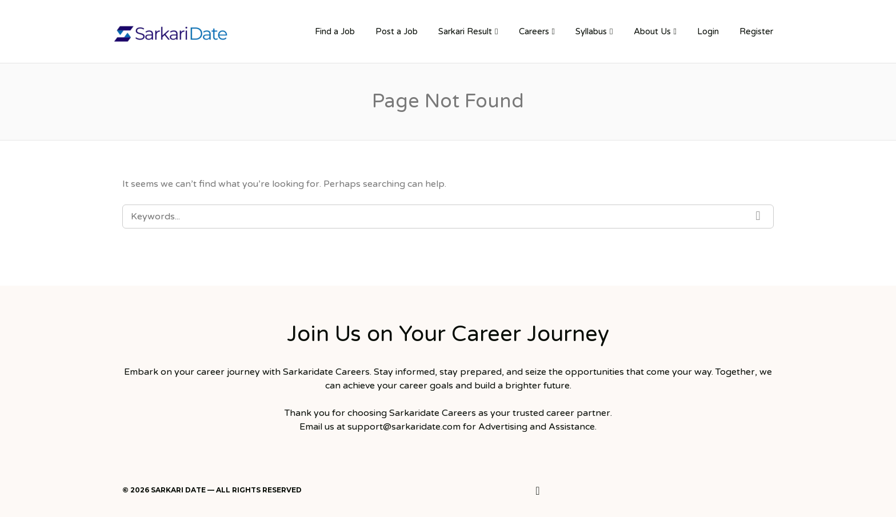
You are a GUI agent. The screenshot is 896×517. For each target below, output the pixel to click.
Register (756, 31)
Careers (534, 31)
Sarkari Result (465, 31)
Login (708, 31)
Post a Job (396, 31)
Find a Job (335, 31)
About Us (652, 31)
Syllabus (591, 31)
